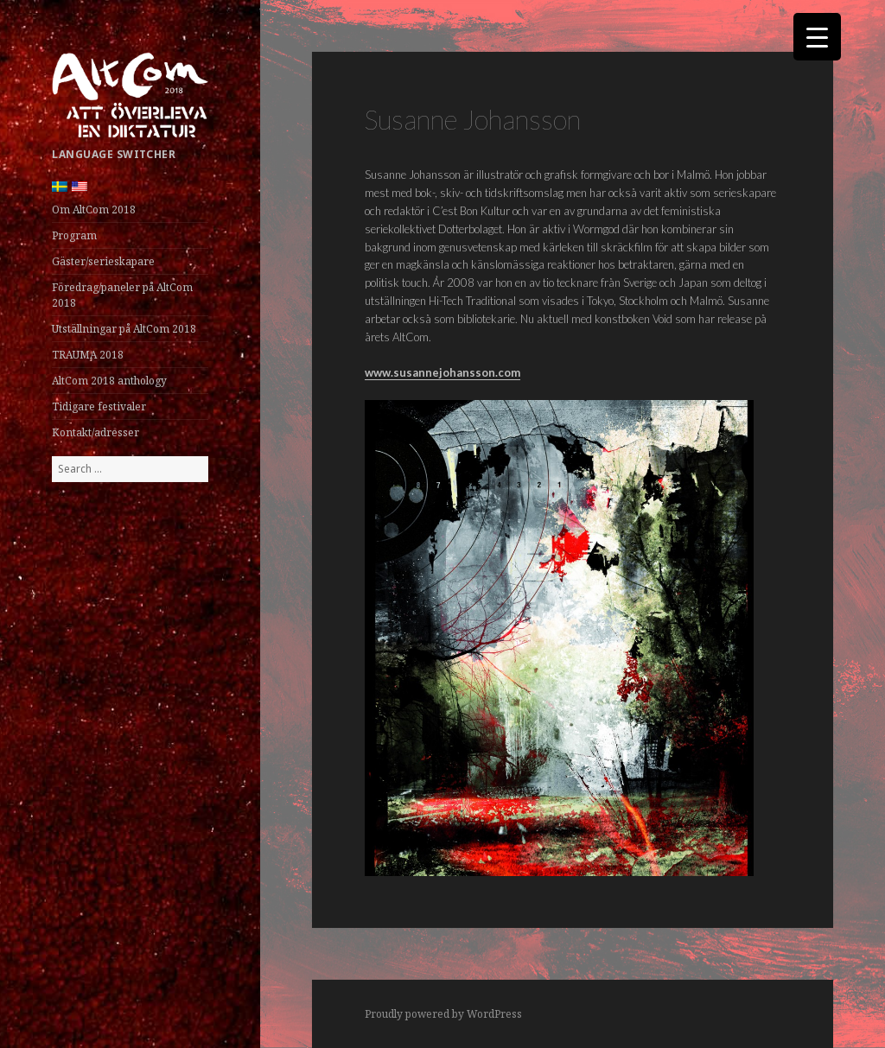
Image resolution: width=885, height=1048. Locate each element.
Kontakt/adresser (95, 432)
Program (74, 235)
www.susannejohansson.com (442, 372)
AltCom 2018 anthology (109, 380)
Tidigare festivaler (99, 406)
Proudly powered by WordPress (443, 1014)
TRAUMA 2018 (88, 354)
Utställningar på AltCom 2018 (124, 328)
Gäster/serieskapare (103, 261)
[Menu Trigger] (817, 36)
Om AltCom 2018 (94, 209)
